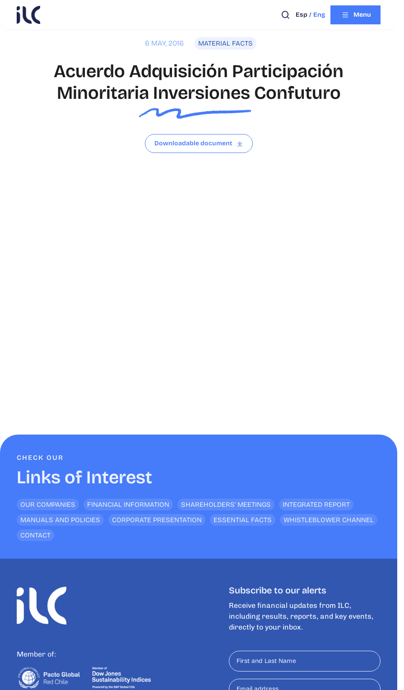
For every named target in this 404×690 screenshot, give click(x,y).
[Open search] (285, 15)
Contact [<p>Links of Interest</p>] (35, 535)
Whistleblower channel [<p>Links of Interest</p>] (328, 520)
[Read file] (199, 143)
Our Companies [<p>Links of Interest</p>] (47, 504)
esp (301, 15)
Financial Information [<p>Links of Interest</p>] (128, 504)
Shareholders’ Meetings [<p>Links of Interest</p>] (226, 504)
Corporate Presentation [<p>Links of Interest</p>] (157, 520)
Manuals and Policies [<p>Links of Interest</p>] (60, 520)
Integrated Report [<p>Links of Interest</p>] (316, 504)
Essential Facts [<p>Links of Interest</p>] (243, 520)
